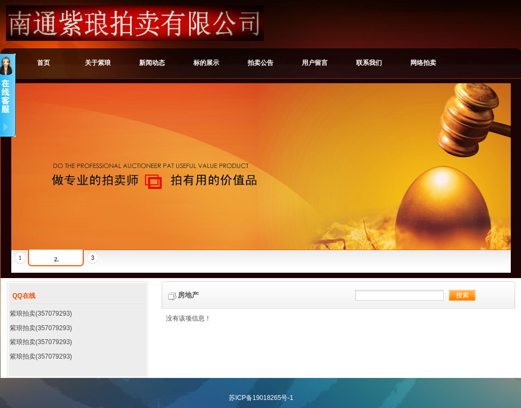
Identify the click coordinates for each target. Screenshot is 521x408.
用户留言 (315, 63)
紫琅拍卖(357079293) (41, 313)
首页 (43, 63)
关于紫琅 (98, 63)
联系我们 (369, 63)
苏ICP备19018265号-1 (261, 398)
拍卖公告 (260, 63)
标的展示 (206, 63)
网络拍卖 (423, 63)
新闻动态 (152, 63)
